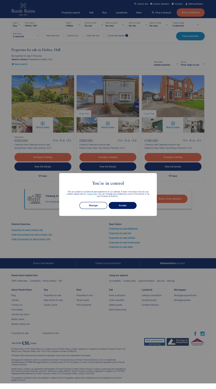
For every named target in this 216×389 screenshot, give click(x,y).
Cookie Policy (92, 194)
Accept (123, 205)
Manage (93, 205)
